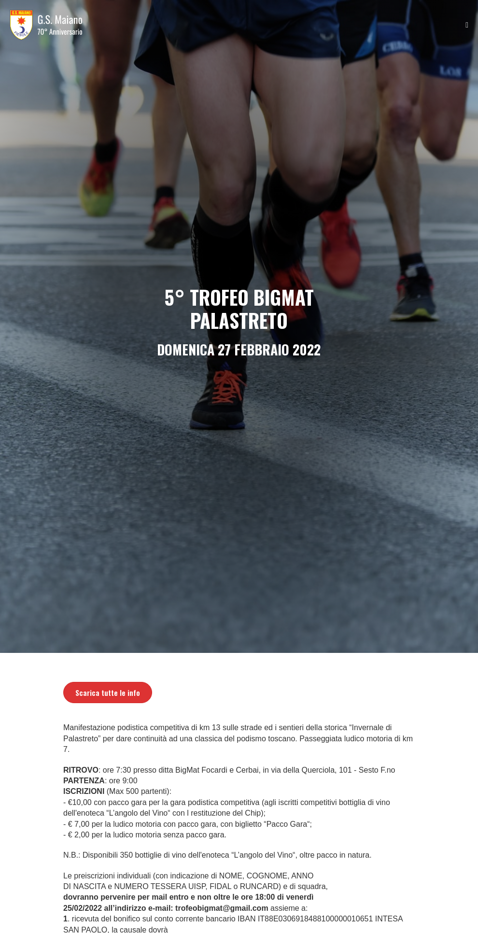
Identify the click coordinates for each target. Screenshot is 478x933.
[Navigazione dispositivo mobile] (466, 25)
